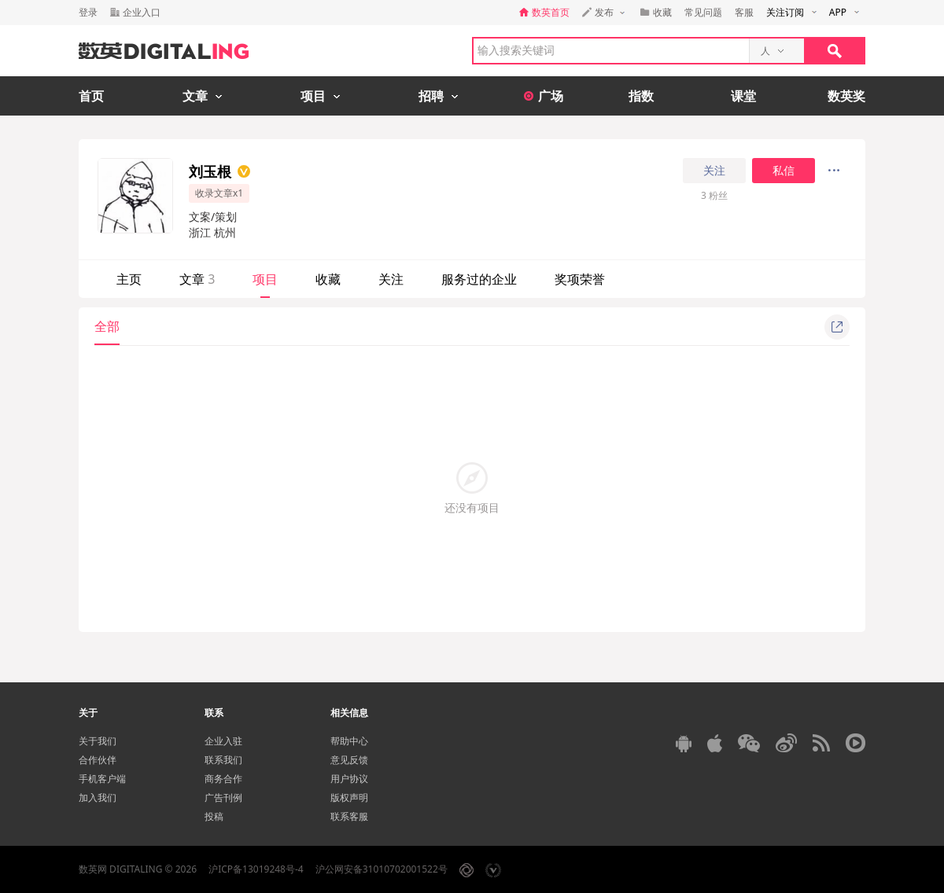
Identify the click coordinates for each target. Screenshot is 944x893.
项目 (265, 279)
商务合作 (223, 778)
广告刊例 (223, 797)
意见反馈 (349, 759)
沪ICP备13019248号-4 (256, 869)
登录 (88, 12)
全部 (107, 326)
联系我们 (223, 759)
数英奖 (846, 96)
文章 (197, 279)
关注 (714, 170)
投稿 (214, 816)
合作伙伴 (97, 759)
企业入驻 (223, 741)
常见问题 (703, 12)
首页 (91, 96)
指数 (641, 96)
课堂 (743, 96)
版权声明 (349, 797)
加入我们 (97, 797)
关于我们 (97, 741)
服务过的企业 (479, 279)
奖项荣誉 (580, 279)
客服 (744, 12)
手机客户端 (102, 778)
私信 (784, 170)
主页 (129, 279)
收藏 (328, 279)
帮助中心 (349, 741)
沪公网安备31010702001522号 (381, 869)
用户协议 (349, 778)
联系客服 (349, 816)
